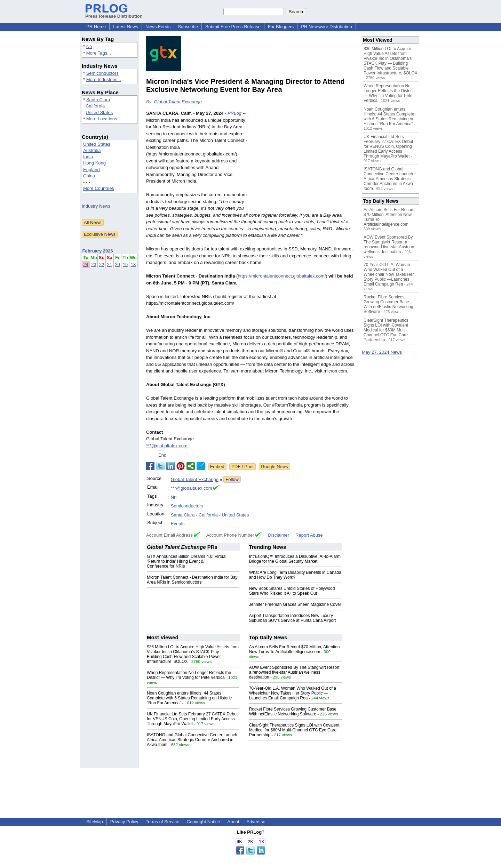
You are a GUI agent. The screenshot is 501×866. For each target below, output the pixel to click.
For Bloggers (281, 26)
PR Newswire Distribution (326, 26)
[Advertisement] (302, 161)
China (89, 175)
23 (93, 264)
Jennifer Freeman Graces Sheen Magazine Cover (295, 604)
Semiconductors (102, 73)
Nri (89, 46)
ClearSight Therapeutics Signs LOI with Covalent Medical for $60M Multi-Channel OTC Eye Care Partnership (294, 730)
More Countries (98, 188)
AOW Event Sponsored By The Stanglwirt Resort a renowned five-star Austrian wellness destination (294, 672)
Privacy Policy (124, 821)
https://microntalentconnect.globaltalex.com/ (282, 276)
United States (99, 112)
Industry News (96, 206)
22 (101, 264)
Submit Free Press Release (233, 26)
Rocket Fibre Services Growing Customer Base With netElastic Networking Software (292, 711)
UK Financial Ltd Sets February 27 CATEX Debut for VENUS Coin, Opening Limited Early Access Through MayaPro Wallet (192, 719)
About (233, 821)
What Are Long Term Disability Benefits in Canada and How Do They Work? (295, 575)
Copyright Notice (203, 821)
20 (117, 264)
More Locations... (103, 118)
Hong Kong (94, 163)
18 (133, 264)
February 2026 (97, 251)
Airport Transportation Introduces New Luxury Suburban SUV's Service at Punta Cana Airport (292, 618)
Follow (232, 479)
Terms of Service (163, 821)
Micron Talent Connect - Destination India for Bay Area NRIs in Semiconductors (192, 580)
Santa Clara (98, 99)
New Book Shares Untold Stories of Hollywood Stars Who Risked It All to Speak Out (292, 591)
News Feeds (157, 26)
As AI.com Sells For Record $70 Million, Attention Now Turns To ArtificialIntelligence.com (294, 649)
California (95, 106)
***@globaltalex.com (167, 445)
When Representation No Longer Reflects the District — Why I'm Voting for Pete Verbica (189, 675)
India (88, 156)
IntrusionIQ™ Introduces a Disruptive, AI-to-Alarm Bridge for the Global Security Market (295, 559)
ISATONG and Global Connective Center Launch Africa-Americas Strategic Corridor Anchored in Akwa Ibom (192, 739)
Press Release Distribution (114, 13)
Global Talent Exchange (178, 101)
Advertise (256, 821)
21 (109, 264)
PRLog (234, 113)
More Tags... (98, 53)
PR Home (96, 26)
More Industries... (103, 79)
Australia (92, 150)
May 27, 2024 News (382, 352)
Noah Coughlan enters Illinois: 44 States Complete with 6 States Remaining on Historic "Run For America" (189, 698)
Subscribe (188, 26)
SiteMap (94, 821)
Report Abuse (309, 535)
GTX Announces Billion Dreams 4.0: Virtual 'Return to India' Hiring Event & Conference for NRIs (186, 561)
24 (86, 264)
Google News (274, 466)
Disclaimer (278, 535)
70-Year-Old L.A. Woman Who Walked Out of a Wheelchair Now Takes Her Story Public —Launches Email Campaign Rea (292, 693)
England (91, 169)
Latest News (125, 26)
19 (125, 264)
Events (178, 523)
